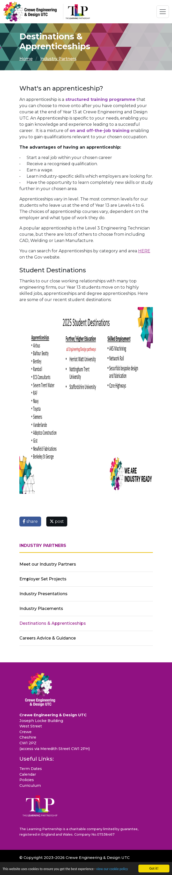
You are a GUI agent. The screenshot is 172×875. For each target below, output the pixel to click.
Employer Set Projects (42, 579)
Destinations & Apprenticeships (52, 623)
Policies (26, 779)
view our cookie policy (112, 869)
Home (26, 58)
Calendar (27, 774)
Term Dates (30, 768)
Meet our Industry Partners (47, 564)
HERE (144, 250)
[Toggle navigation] (162, 11)
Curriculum (30, 785)
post (57, 521)
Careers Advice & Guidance (47, 638)
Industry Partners (58, 58)
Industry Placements (41, 608)
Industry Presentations (43, 593)
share (30, 521)
